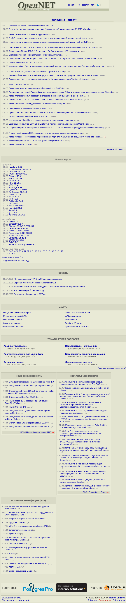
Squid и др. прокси (12, 323)
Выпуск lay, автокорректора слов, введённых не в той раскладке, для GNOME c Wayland (50, 29)
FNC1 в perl (14, 567)
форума (34, 500)
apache (10, 364)
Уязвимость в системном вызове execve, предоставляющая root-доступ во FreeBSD (48, 42)
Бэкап (11, 553)
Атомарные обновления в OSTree (30, 294)
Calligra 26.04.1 (16, 201)
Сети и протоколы (14, 362)
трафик (10, 348)
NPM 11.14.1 (15, 183)
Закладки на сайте (11, 597)
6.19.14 (12, 253)
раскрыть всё (112, 149)
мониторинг (20, 348)
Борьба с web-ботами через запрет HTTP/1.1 (35, 283)
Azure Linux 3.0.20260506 (20, 233)
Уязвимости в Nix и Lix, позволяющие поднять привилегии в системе (41, 120)
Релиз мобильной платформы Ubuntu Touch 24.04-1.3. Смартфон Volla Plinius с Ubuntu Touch (52, 59)
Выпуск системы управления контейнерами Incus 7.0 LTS (36, 88)
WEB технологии (73, 316)
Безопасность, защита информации (85, 354)
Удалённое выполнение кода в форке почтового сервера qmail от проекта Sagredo (85, 487)
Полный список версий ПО (40, 432)
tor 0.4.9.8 (13, 199)
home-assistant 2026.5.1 (20, 169)
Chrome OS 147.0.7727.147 (21, 226)
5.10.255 (59, 251)
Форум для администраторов (17, 313)
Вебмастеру (119, 600)
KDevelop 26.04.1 (17, 215)
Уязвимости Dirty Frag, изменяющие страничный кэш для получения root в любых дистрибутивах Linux (57, 66)
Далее (105, 492)
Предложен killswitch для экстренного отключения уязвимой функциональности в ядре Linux (52, 47)
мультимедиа (88, 348)
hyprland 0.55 (15, 167)
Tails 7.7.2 (13, 242)
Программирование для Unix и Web (23, 354)
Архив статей (121, 368)
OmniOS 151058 (16, 240)
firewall (71, 356)
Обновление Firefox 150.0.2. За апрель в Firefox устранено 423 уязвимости (44, 51)
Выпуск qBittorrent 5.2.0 (20, 144)
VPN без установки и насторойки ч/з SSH (28, 526)
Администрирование (15, 346)
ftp (29, 364)
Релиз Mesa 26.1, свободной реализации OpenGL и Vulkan (36, 71)
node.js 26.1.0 (15, 208)
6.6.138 (33, 251)
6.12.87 (25, 251)
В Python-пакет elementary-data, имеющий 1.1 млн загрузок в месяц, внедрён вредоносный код (83, 449)
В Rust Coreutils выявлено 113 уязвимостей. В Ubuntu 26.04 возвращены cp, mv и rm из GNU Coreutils (84, 457)
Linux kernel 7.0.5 (17, 171)
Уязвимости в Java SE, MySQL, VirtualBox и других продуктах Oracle (82, 481)
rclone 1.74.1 (14, 181)
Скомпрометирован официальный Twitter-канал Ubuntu (35, 55)
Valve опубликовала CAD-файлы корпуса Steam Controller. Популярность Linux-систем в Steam (53, 75)
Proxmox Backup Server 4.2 (22, 244)
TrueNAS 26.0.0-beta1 (19, 231)
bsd (81, 364)
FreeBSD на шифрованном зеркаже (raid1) (29, 563)
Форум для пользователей (77, 313)
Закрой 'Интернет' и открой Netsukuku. (27, 518)
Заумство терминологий (20, 530)
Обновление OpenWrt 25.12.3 (23, 62)
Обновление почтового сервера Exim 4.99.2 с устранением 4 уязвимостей (83, 426)
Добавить (92, 600)
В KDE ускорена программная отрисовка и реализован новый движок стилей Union (48, 38)
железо (94, 364)
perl (11, 356)
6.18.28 (17, 251)
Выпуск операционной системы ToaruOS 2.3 (29, 116)
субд (33, 356)
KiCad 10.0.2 (14, 196)
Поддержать (105, 600)
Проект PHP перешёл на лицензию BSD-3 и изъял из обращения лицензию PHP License (50, 112)
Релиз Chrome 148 (17, 84)
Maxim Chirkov (117, 597)
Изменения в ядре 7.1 (12, 257)
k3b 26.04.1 (14, 203)
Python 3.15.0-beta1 (18, 190)
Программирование (12, 319)
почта (33, 364)
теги (93, 5)
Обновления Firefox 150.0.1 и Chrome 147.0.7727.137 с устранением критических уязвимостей (80, 441)
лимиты (79, 356)
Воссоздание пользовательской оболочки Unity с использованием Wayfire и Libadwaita (49, 79)
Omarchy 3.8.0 (16, 224)
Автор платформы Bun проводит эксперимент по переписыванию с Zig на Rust (46, 96)
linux (76, 364)
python (17, 356)
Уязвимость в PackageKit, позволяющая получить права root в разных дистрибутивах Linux (84, 465)
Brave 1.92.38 (15, 194)
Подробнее (94, 492)
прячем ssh (14, 534)
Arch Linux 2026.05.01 (19, 235)
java (23, 356)
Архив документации (106, 368)
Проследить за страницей (15, 600)
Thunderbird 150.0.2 (18, 174)
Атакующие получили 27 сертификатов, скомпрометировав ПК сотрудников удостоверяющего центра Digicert (60, 92)
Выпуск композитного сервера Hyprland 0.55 (29, 34)
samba (17, 364)
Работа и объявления (13, 326)
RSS (22, 432)
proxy (24, 364)
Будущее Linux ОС (17, 522)
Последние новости (63, 19)
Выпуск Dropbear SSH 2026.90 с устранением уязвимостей (36, 140)
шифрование (90, 356)
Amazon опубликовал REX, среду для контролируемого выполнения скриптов (45, 133)
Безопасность (71, 319)
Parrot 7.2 (13, 221)
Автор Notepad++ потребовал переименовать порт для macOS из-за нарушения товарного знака (54, 137)
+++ (78, 5)
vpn (33, 348)
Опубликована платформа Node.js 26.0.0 (28, 109)
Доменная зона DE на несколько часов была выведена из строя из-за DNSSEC (46, 99)
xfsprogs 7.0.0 (15, 187)
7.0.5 (11, 251)
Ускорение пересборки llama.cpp (29, 290)
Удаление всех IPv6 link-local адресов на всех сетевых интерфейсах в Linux (49, 286)
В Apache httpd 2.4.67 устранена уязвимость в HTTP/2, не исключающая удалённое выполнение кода (57, 128)
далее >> (122, 149)
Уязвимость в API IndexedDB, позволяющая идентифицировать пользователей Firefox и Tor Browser (82, 473)
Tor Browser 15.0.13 (18, 192)
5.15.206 (50, 251)
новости (71, 5)
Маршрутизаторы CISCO (15, 316)
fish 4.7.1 (13, 210)
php (28, 356)
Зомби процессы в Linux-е (21, 571)
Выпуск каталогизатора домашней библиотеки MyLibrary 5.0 (37, 103)
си (8, 356)
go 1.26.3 (13, 212)
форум (85, 5)
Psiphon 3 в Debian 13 (19, 543)
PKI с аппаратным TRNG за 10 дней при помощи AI (38, 279)
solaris (87, 364)
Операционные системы (79, 362)
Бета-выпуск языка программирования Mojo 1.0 (31, 25)
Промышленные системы (77, 326)
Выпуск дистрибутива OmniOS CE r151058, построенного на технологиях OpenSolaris (49, 124)
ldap (28, 348)
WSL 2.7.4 (13, 185)
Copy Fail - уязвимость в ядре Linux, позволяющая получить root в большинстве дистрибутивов (80, 433)
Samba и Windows (73, 323)
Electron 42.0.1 (15, 176)
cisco (70, 364)
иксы (98, 348)
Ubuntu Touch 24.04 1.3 (20, 228)
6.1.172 (41, 251)
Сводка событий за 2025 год (15, 260)
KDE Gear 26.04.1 (17, 206)
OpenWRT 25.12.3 (17, 237)
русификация (74, 348)
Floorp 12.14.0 (15, 178)
